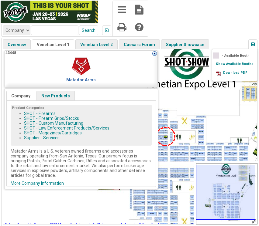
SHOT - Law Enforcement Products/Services (66, 128)
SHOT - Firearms (40, 113)
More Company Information (37, 183)
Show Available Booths (235, 64)
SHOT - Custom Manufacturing (53, 123)
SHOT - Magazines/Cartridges (53, 132)
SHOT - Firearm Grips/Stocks (51, 118)
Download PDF (235, 73)
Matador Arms (81, 79)
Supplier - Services (42, 137)
